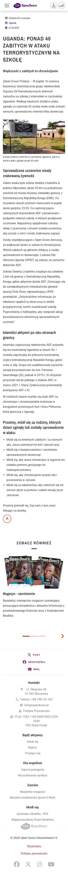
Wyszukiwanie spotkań (32, 775)
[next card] (62, 636)
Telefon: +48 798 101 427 (36, 699)
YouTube (51, 864)
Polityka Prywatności (36, 711)
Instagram (39, 864)
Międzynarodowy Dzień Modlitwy (32, 819)
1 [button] (26, 636)
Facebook (16, 864)
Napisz (32, 747)
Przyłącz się (32, 753)
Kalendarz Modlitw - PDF (32, 814)
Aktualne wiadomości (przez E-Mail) (32, 797)
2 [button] (34, 636)
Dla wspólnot (32, 763)
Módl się (32, 741)
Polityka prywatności (34, 853)
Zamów (32, 785)
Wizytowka (34, 846)
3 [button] (42, 636)
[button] (34, 655)
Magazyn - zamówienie (19, 593)
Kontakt (34, 683)
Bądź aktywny (32, 735)
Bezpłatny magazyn (32, 791)
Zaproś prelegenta (32, 769)
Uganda (12, 22)
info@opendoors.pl (36, 705)
